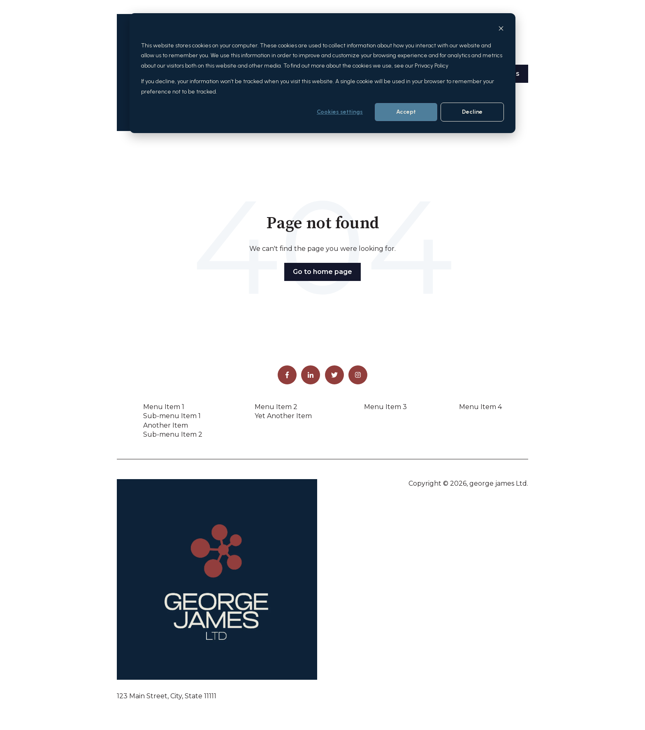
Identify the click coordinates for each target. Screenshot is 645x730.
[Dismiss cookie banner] (501, 30)
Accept (406, 111)
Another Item (165, 425)
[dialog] (322, 73)
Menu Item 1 (163, 407)
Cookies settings (340, 111)
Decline (472, 111)
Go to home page (322, 272)
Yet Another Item (283, 416)
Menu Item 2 (276, 407)
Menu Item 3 (385, 407)
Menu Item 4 (480, 407)
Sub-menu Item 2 (172, 434)
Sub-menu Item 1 (172, 416)
